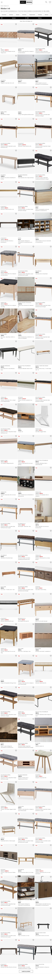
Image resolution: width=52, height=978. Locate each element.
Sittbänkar (46, 14)
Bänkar (2, 5)
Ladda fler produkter (26, 971)
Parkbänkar (40, 14)
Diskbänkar (11, 14)
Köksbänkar (24, 14)
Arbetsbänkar (4, 14)
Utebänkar (18, 14)
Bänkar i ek (6, 5)
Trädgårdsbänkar (32, 14)
